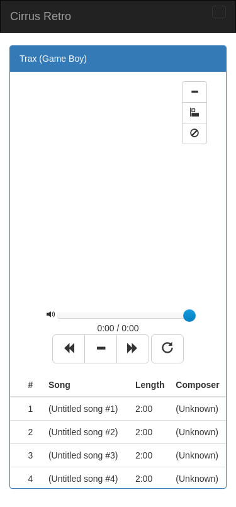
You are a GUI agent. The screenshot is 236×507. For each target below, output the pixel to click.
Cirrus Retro (40, 16)
